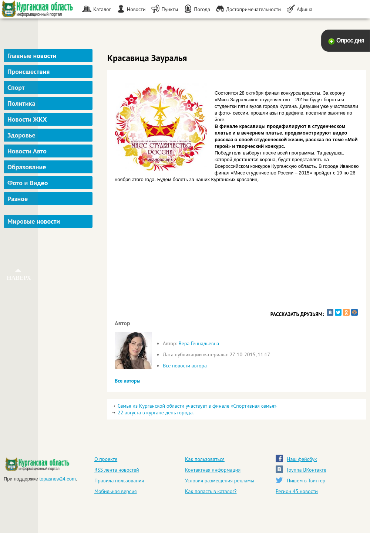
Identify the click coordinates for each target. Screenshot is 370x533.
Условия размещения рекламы (219, 480)
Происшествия (28, 71)
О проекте (105, 459)
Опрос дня (350, 40)
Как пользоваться (205, 459)
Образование (26, 167)
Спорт (15, 87)
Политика (21, 103)
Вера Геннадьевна (198, 343)
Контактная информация (212, 469)
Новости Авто (27, 151)
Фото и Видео (27, 183)
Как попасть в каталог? (210, 491)
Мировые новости (33, 221)
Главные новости (32, 55)
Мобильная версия (115, 491)
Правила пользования (119, 480)
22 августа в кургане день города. (156, 412)
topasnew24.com (57, 479)
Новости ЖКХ (27, 119)
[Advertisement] (49, 268)
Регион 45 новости (297, 491)
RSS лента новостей (116, 469)
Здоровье (21, 135)
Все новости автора (185, 365)
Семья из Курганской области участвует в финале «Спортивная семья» (197, 406)
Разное (17, 198)
